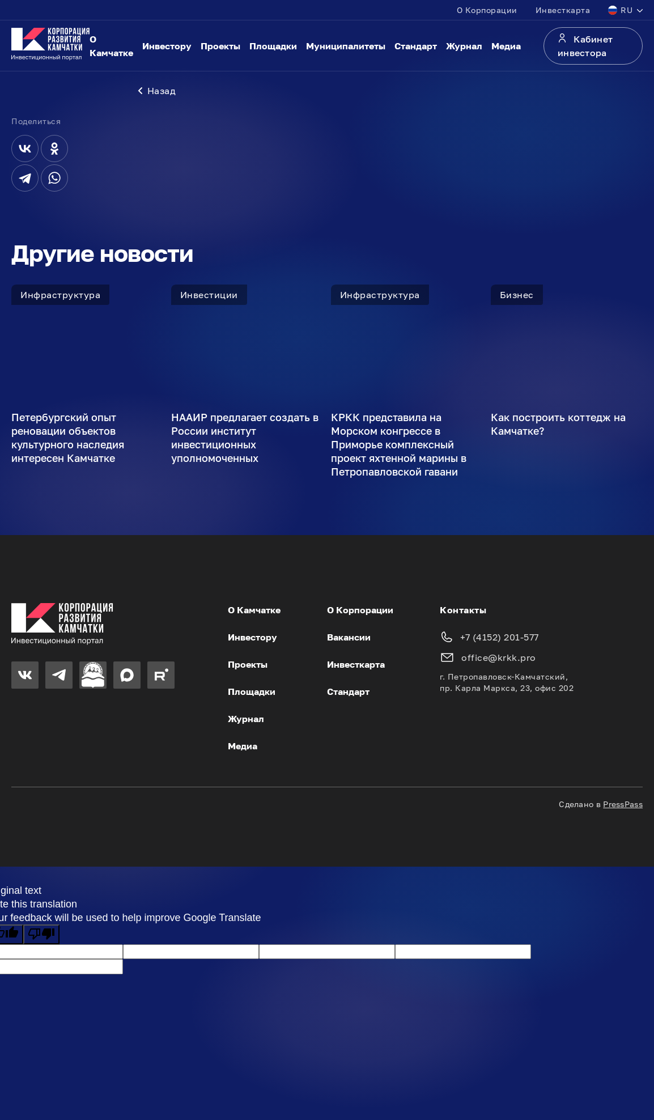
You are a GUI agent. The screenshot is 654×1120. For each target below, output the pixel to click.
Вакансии (349, 637)
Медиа (506, 46)
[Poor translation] (41, 934)
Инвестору (167, 46)
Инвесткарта (563, 10)
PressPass (623, 804)
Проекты (220, 46)
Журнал (464, 46)
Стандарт (415, 46)
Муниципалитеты (345, 46)
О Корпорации (487, 10)
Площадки (273, 46)
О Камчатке (111, 45)
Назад (157, 90)
